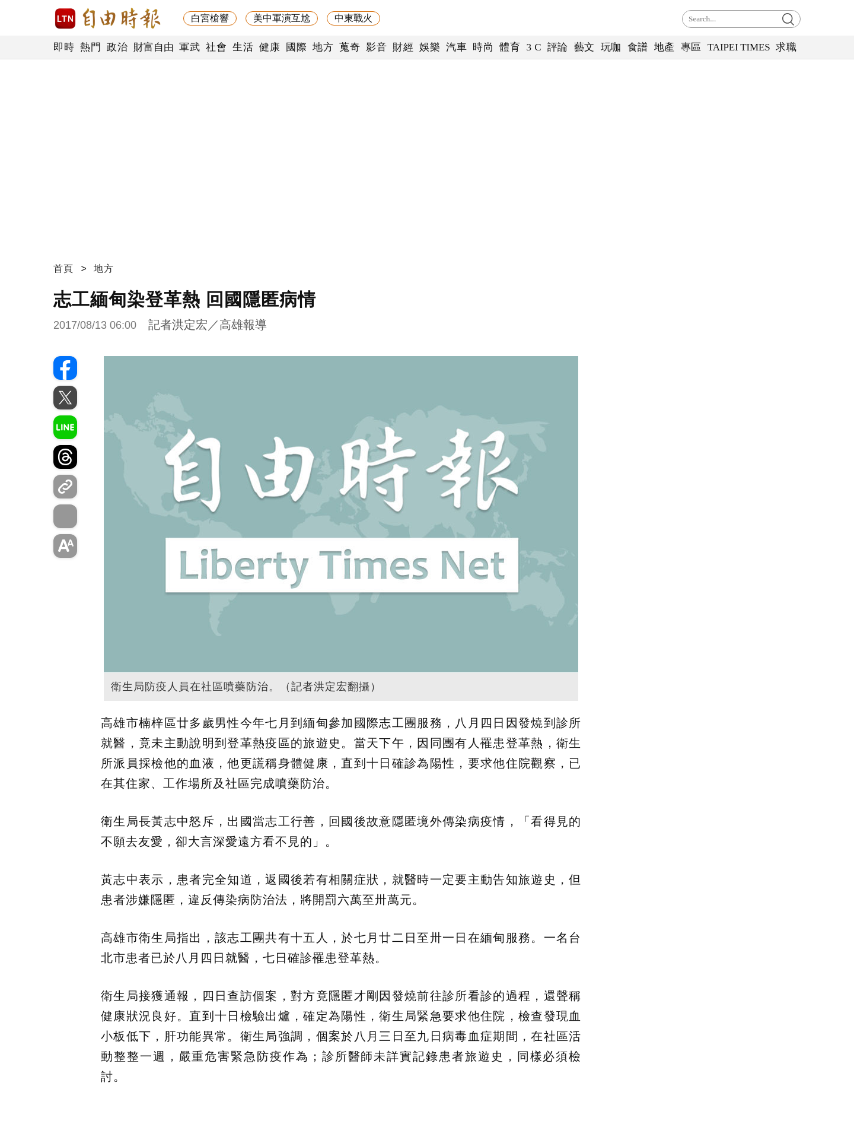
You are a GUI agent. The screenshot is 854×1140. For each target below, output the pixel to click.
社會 (216, 47)
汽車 (456, 47)
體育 (509, 47)
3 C (533, 47)
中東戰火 (353, 18)
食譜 (637, 47)
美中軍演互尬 (281, 18)
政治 (117, 47)
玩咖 (611, 47)
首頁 (63, 268)
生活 (242, 47)
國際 (296, 47)
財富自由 (153, 47)
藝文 (584, 47)
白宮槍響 (210, 18)
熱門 (90, 47)
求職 (786, 47)
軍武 (189, 47)
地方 (323, 47)
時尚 (483, 47)
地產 (664, 47)
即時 (63, 47)
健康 (269, 47)
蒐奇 (349, 47)
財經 (403, 47)
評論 (557, 47)
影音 (376, 47)
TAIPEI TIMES (739, 47)
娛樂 (429, 47)
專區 (691, 47)
